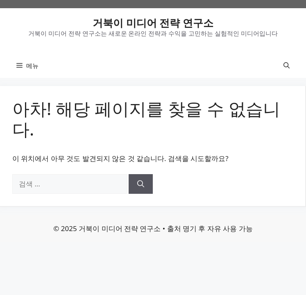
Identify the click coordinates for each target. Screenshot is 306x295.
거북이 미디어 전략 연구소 (153, 23)
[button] (286, 65)
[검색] (141, 184)
